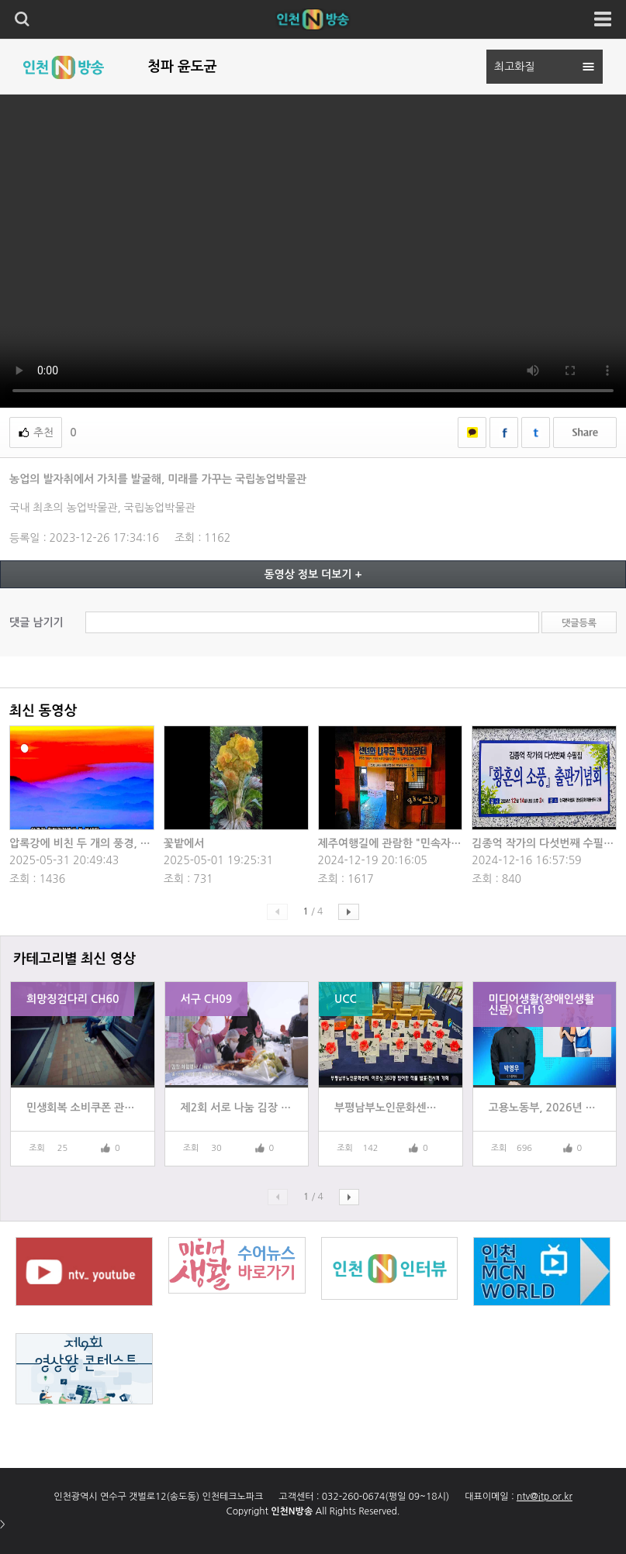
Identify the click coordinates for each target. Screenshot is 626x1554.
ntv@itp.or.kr (544, 1496)
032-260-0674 (353, 1496)
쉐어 (585, 432)
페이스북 (503, 432)
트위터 (535, 432)
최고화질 (514, 66)
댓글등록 (579, 623)
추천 (43, 432)
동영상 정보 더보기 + (312, 574)
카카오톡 (472, 432)
